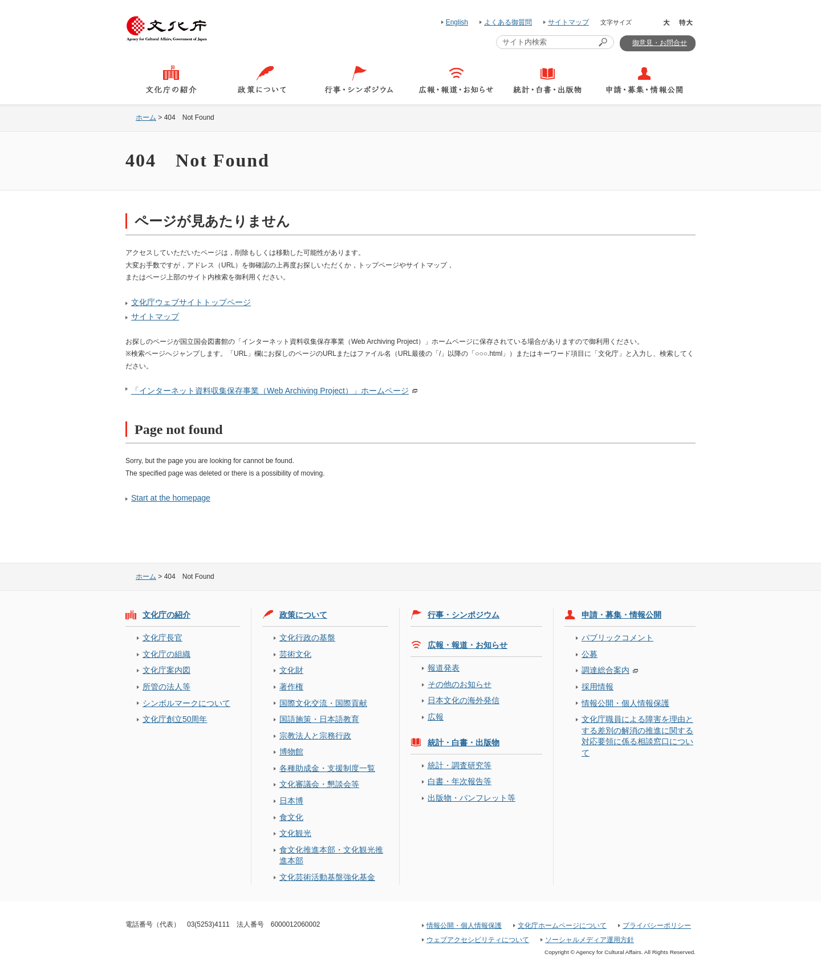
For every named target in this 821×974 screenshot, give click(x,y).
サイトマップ (568, 22)
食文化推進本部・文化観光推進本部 (331, 855)
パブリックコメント (617, 637)
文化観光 (295, 833)
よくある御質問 (508, 22)
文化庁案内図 (166, 670)
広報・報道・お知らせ (467, 645)
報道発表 (444, 667)
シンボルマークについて (186, 703)
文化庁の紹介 (166, 614)
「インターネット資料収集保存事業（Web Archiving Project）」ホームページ (270, 390)
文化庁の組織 (166, 654)
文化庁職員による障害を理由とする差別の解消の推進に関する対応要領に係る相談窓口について (637, 736)
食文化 (291, 817)
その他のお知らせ (459, 684)
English (457, 22)
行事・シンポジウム (463, 614)
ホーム (146, 117)
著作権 (291, 686)
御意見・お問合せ (659, 43)
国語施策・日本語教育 (319, 719)
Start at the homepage (170, 497)
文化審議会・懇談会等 (319, 784)
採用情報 (597, 686)
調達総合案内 (605, 670)
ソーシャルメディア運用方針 (589, 940)
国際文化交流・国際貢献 (323, 703)
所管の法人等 (166, 686)
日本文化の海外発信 (463, 700)
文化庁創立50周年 (175, 719)
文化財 (291, 670)
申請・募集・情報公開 (621, 614)
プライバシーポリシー (657, 926)
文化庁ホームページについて (562, 926)
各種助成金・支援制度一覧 (327, 768)
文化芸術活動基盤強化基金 (327, 877)
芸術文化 (295, 654)
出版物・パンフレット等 (471, 797)
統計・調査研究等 (459, 765)
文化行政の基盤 (307, 637)
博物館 (291, 751)
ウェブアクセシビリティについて (477, 940)
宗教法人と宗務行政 (315, 735)
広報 (436, 716)
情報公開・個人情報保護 (625, 703)
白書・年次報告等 (459, 781)
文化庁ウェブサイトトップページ (191, 302)
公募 (590, 654)
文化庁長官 (162, 637)
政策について (303, 614)
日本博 (291, 800)
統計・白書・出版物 (463, 742)
